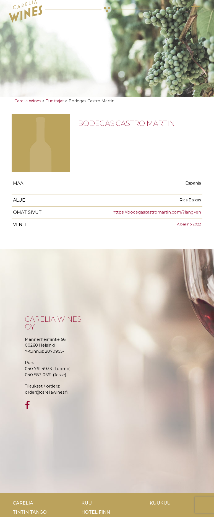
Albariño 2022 (189, 224)
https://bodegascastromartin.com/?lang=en (157, 212)
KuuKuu (160, 503)
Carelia (23, 503)
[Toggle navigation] (195, 8)
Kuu (86, 503)
